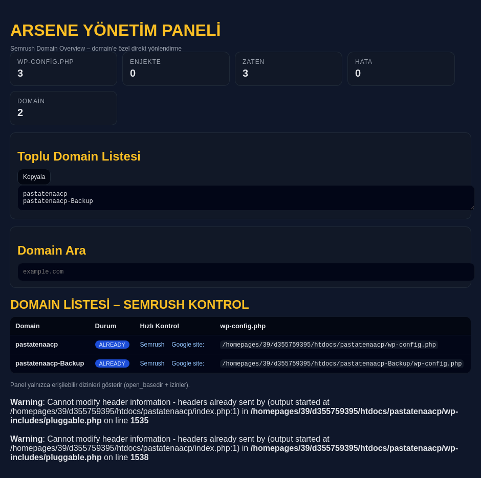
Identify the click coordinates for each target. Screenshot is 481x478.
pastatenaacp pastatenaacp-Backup (246, 199)
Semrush (152, 349)
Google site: (187, 349)
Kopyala (34, 176)
